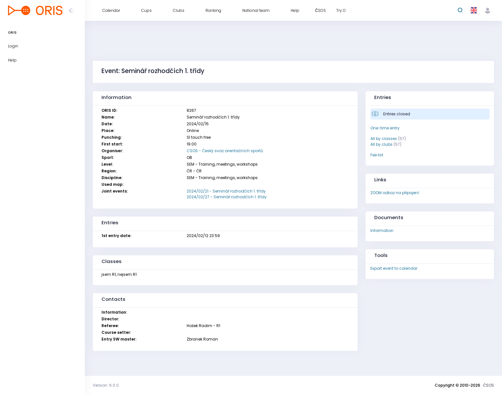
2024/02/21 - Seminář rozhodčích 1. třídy (226, 191)
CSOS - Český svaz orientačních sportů (225, 150)
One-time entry (385, 128)
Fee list (376, 155)
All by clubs (381, 144)
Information (381, 230)
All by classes (383, 138)
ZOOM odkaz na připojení (394, 192)
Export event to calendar (393, 268)
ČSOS (488, 385)
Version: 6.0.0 (106, 385)
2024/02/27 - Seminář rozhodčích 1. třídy (227, 197)
